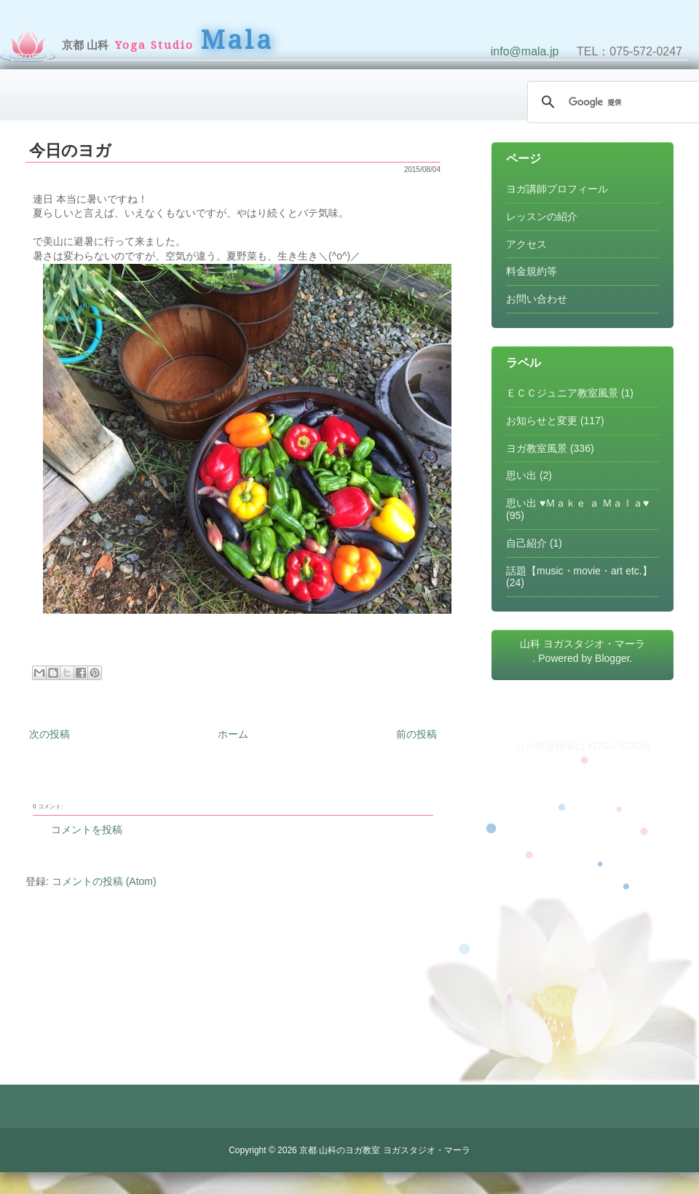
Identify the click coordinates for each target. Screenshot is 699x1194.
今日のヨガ (70, 150)
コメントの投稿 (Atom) (104, 881)
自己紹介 (526, 543)
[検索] (619, 102)
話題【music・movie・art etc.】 (579, 571)
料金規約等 (531, 271)
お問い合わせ (536, 299)
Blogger (612, 658)
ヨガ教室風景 (536, 448)
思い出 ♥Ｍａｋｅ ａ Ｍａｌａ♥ (577, 503)
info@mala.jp (525, 51)
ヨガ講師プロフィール (557, 189)
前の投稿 (416, 734)
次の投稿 (49, 734)
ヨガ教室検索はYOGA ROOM (582, 746)
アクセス (526, 244)
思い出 (521, 475)
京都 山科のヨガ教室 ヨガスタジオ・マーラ (384, 1150)
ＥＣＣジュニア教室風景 (562, 393)
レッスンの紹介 (541, 216)
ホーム (233, 734)
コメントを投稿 (86, 829)
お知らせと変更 (541, 420)
